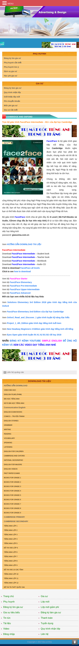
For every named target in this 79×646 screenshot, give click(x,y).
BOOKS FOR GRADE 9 (12, 513)
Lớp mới (45, 601)
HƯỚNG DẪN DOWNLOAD (15, 385)
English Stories (11, 421)
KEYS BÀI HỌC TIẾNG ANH (14, 403)
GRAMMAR (8, 425)
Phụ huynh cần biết (12, 62)
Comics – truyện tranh (14, 416)
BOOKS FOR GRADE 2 (12, 482)
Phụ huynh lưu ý (11, 67)
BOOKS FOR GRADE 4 (12, 491)
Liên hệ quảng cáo (15, 372)
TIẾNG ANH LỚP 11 (11, 578)
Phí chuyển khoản (12, 101)
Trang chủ (8, 596)
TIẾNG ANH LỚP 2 (10, 530)
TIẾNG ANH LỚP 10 (11, 574)
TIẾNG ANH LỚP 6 (10, 552)
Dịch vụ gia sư (10, 71)
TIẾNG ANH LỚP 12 (11, 583)
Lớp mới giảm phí (50, 607)
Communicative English (14, 407)
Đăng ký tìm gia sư (12, 58)
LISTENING (8, 447)
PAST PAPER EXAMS (12, 473)
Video (6, 628)
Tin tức (7, 618)
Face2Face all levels (30, 268)
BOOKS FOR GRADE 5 (12, 495)
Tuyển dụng (47, 623)
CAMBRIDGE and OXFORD (14, 456)
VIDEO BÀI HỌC (10, 390)
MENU (11, 3)
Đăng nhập (9, 634)
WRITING (7, 429)
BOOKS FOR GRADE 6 (12, 499)
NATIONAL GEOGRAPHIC (13, 460)
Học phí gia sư (10, 76)
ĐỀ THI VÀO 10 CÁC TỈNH (13, 570)
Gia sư (44, 596)
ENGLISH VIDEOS (10, 469)
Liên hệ (45, 634)
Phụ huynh (9, 601)
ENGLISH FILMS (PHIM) (13, 394)
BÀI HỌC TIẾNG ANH (11, 399)
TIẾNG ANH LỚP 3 (10, 534)
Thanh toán (47, 618)
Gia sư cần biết (10, 110)
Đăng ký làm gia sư (12, 88)
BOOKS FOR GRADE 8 (12, 508)
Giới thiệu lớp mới (12, 97)
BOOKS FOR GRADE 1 (12, 478)
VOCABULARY (9, 438)
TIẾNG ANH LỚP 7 (10, 556)
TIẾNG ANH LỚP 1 (10, 526)
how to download (22, 271)
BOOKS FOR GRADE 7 (12, 504)
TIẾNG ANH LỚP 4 (10, 539)
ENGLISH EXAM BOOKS (13, 412)
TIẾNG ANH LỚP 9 (10, 565)
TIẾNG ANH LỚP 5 (10, 543)
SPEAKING (8, 442)
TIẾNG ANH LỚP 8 (10, 561)
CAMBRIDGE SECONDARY (16, 521)
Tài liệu (7, 623)
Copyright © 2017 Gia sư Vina (39, 642)
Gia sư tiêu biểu (11, 612)
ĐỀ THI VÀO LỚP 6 (11, 548)
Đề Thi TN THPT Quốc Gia (14, 587)
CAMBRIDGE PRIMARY (14, 517)
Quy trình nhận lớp (12, 92)
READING (7, 434)
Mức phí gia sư (10, 105)
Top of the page (75, 642)
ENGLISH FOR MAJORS (13, 464)
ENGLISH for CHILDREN (13, 451)
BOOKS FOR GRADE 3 (12, 486)
